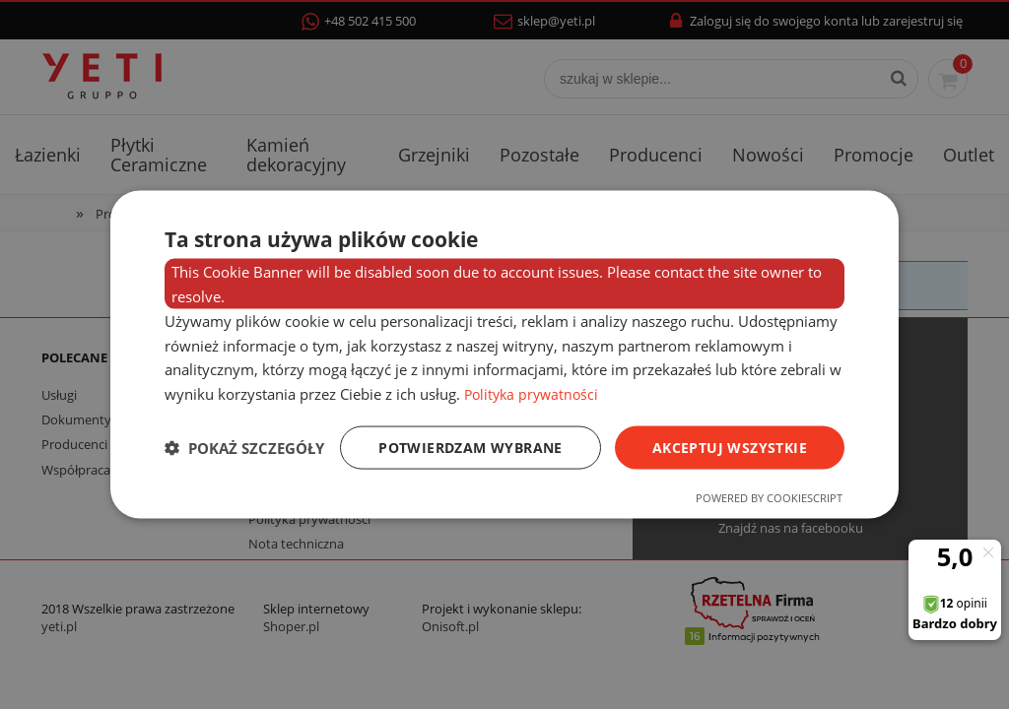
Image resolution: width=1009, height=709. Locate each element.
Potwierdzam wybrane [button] (470, 446)
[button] (244, 447)
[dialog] (504, 354)
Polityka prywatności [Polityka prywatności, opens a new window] (534, 393)
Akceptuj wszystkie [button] (729, 446)
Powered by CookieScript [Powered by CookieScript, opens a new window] (769, 497)
